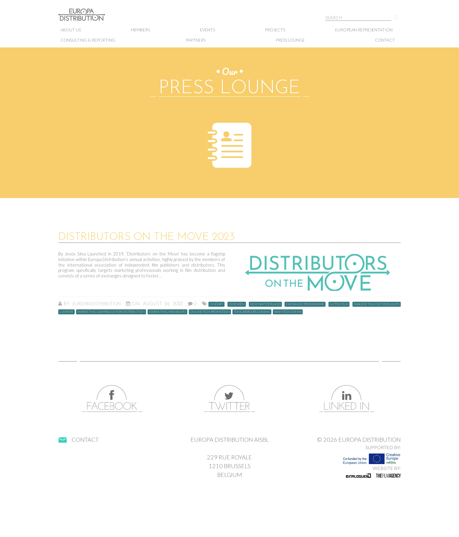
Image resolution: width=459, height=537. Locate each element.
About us (71, 29)
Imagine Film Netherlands (377, 304)
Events (207, 29)
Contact (385, 39)
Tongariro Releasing (252, 311)
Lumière (66, 311)
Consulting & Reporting (88, 39)
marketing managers (167, 311)
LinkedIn (346, 398)
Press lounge (290, 39)
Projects (275, 29)
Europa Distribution (87, 17)
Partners (195, 39)
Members (140, 29)
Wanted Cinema (288, 311)
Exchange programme (305, 304)
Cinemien (237, 304)
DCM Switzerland (265, 304)
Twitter (229, 398)
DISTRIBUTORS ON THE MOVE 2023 (146, 237)
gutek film (339, 304)
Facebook (112, 398)
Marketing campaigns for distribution (111, 311)
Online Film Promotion (210, 311)
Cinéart (216, 304)
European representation (364, 29)
